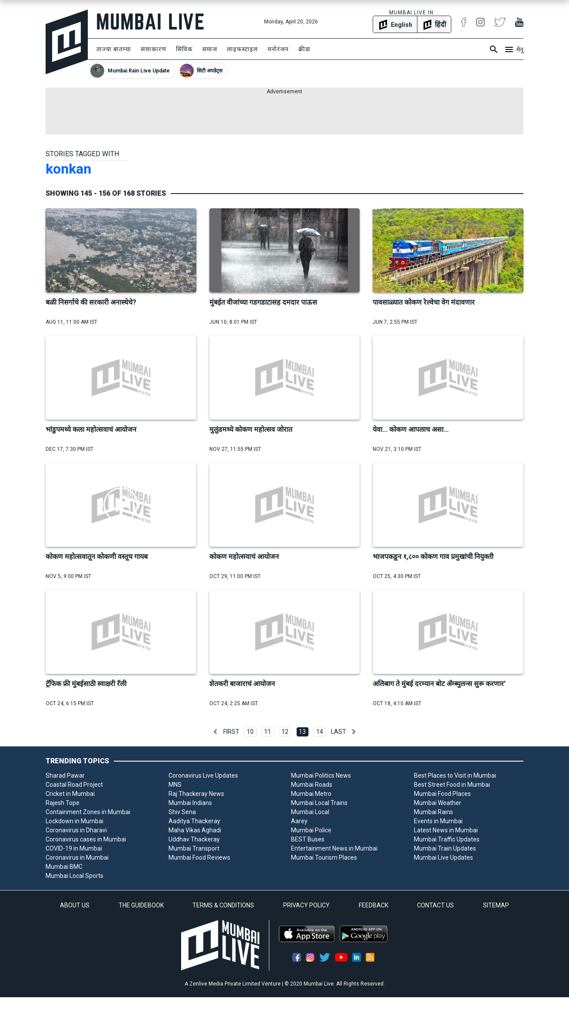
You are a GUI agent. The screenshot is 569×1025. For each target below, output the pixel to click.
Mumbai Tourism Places (324, 857)
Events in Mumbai (438, 821)
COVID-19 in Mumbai (74, 848)
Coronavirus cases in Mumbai (86, 839)
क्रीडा (304, 49)
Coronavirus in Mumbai (77, 857)
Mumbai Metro (311, 793)
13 (302, 731)
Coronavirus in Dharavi (76, 830)
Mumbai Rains (433, 811)
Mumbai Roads (311, 784)
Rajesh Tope (62, 802)
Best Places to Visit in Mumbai (455, 775)
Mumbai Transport (194, 848)
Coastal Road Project (74, 784)
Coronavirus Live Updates (203, 775)
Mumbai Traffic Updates (447, 839)
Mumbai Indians (190, 802)
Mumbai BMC (64, 866)
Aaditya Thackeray (194, 821)
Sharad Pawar (65, 775)
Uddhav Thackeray (194, 839)
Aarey (299, 821)
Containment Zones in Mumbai (88, 811)
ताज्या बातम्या (113, 49)
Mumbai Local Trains (319, 802)
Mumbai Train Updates (445, 848)
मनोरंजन (278, 49)
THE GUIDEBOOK (141, 905)
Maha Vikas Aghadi (195, 830)
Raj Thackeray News (196, 793)
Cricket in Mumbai (70, 793)
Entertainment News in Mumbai (334, 848)
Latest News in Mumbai (446, 830)
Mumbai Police (311, 830)
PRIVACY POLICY (306, 905)
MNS (175, 784)
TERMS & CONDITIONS (223, 905)
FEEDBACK (373, 905)
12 (284, 731)
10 (250, 731)
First (231, 731)
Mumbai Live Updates (443, 857)
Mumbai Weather (437, 802)
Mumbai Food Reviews (199, 857)
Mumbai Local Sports (74, 875)
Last (338, 731)
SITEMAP (496, 905)
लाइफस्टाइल (242, 49)
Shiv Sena (182, 811)
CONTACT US (435, 905)
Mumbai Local (310, 811)
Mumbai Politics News (321, 775)
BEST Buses (307, 839)
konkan (68, 169)
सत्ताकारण (153, 49)
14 (319, 731)
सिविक (184, 49)
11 (267, 731)
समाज (209, 49)
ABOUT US (74, 905)
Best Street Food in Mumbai (452, 784)
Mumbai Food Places (442, 793)
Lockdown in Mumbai (74, 821)
